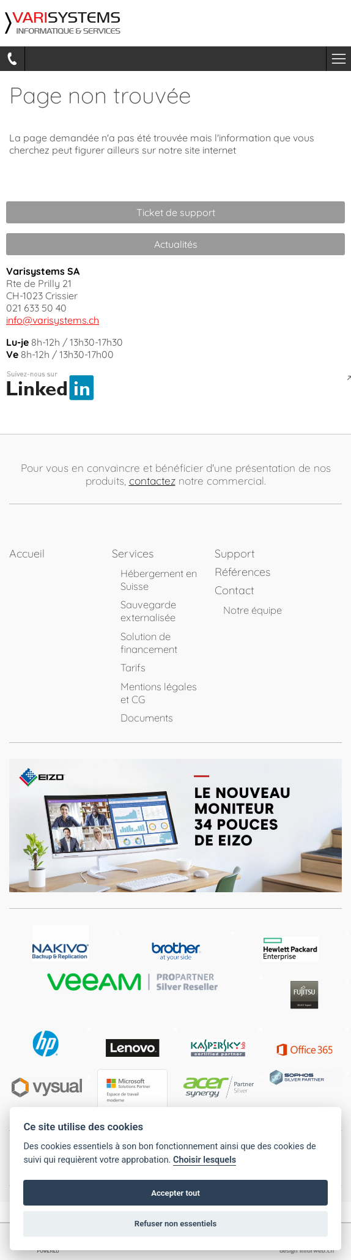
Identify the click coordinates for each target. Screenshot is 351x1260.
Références (242, 572)
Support (235, 553)
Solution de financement (148, 642)
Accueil (27, 553)
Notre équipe (252, 609)
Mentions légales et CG (158, 693)
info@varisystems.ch (52, 320)
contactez (152, 480)
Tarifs (133, 667)
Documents (146, 717)
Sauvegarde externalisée (148, 611)
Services (132, 553)
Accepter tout (175, 1193)
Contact (234, 590)
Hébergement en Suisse (158, 579)
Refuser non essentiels (175, 1223)
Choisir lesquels (204, 1160)
